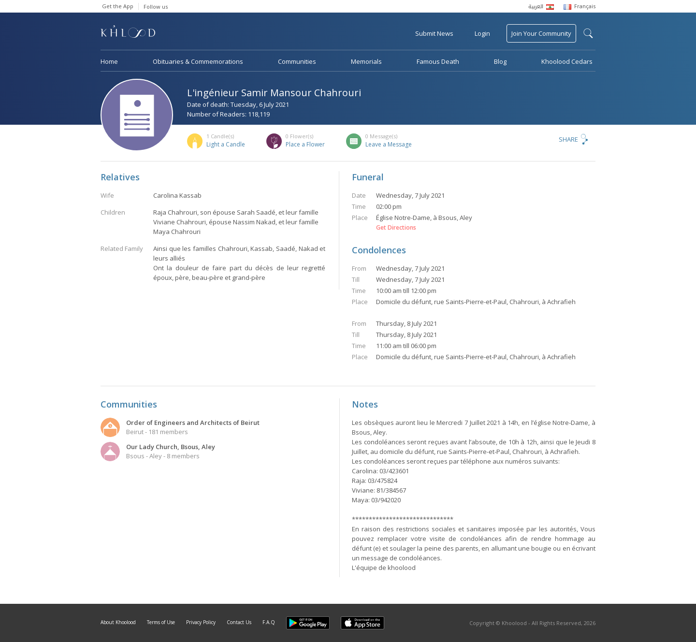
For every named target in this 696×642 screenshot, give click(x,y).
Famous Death (438, 61)
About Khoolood (118, 622)
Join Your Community (541, 33)
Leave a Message (388, 144)
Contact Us (239, 622)
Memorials (366, 61)
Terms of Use (161, 622)
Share (568, 139)
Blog (500, 61)
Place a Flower (305, 144)
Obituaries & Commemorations (198, 61)
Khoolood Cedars (567, 61)
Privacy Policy (201, 622)
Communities (297, 61)
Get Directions (396, 228)
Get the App (117, 6)
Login (482, 33)
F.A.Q (268, 622)
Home (109, 61)
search (588, 33)
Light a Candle (225, 144)
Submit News (434, 33)
